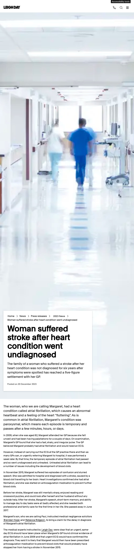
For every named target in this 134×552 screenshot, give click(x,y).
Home (11, 316)
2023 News (58, 316)
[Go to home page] (11, 7)
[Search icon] (121, 7)
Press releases (39, 316)
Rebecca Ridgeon (35, 520)
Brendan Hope (12, 520)
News (22, 316)
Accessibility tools (121, 1)
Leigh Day (47, 529)
